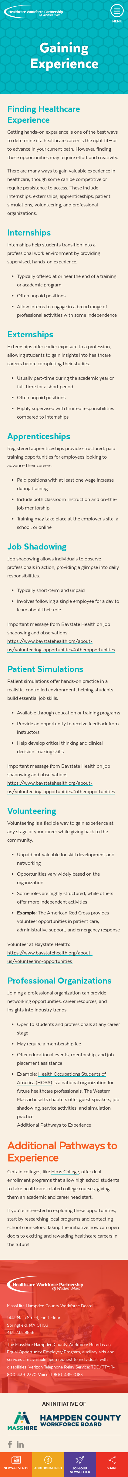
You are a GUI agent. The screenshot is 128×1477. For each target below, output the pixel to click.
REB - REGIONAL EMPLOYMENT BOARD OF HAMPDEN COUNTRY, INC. (64, 1421)
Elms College (65, 1172)
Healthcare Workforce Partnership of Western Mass (45, 1284)
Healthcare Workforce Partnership (33, 11)
